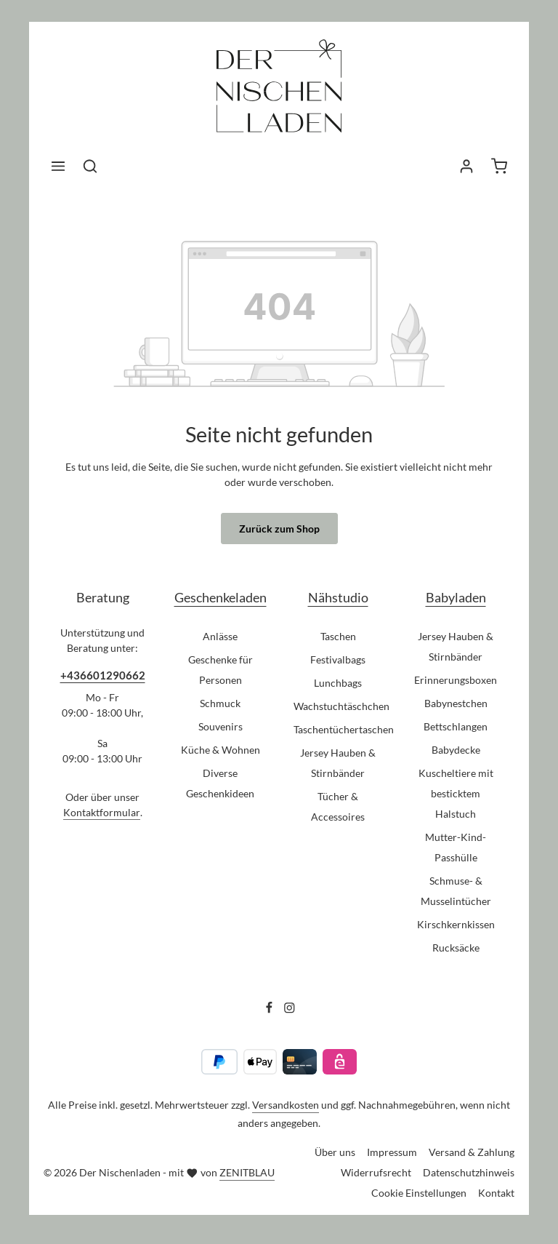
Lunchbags (338, 683)
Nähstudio (338, 597)
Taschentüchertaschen (344, 729)
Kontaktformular (101, 812)
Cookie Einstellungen (418, 1193)
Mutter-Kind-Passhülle (455, 847)
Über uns (335, 1152)
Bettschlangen (456, 726)
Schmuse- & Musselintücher (456, 890)
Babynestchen (456, 703)
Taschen (338, 636)
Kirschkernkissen (456, 924)
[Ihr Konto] (466, 165)
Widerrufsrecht (376, 1172)
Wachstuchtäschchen (341, 706)
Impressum (392, 1152)
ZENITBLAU (247, 1172)
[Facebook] (270, 1009)
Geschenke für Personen (220, 669)
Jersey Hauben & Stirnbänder (338, 762)
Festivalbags (337, 659)
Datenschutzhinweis (468, 1172)
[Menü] (58, 165)
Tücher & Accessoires (338, 806)
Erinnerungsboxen (455, 680)
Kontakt (496, 1193)
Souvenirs (220, 726)
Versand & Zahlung (471, 1152)
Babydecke (456, 749)
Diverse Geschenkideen (220, 783)
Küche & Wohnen (220, 749)
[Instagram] (289, 1009)
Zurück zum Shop (279, 528)
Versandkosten (285, 1105)
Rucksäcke (456, 947)
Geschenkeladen (220, 597)
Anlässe (220, 636)
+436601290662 (102, 675)
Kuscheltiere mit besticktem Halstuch (455, 793)
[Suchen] (90, 165)
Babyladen (456, 597)
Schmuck (220, 703)
